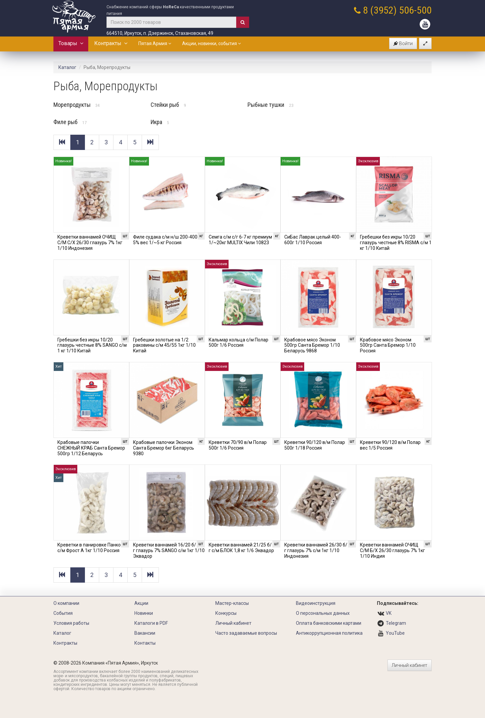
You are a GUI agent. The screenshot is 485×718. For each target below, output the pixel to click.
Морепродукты (76, 104)
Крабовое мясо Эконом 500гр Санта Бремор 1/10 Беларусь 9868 (312, 345)
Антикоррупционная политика (329, 633)
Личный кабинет (233, 623)
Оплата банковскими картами (328, 623)
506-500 (415, 10)
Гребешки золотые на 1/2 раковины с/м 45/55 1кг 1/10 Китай (164, 345)
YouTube (395, 633)
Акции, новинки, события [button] (211, 43)
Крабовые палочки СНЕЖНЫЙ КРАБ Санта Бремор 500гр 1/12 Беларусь (91, 448)
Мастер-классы (232, 603)
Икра (160, 121)
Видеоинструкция (315, 603)
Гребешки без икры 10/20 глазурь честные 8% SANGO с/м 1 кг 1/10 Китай (92, 345)
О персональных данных (323, 613)
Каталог (67, 67)
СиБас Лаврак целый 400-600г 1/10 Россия (312, 239)
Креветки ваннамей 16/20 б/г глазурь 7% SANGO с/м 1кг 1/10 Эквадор (169, 550)
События (63, 613)
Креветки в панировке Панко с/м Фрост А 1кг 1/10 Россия (89, 547)
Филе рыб (70, 121)
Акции (141, 603)
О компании (66, 603)
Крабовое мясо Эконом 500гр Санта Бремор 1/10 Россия (388, 345)
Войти (403, 43)
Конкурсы (226, 613)
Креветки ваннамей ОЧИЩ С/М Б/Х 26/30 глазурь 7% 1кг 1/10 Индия (392, 550)
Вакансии (144, 633)
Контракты (110, 43)
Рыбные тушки (270, 104)
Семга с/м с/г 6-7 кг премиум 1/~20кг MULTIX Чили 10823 (240, 239)
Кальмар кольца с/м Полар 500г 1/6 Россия (238, 342)
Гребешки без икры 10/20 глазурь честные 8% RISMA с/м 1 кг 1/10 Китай (396, 242)
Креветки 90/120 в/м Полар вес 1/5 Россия (390, 445)
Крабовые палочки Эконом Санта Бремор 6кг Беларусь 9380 (163, 448)
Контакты (145, 643)
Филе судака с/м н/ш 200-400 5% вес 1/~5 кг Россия (165, 239)
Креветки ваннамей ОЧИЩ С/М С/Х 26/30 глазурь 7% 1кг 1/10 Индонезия (89, 242)
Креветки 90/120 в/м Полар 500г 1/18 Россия (314, 445)
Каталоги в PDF (151, 623)
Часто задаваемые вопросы (246, 633)
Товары (70, 43)
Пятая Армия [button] (154, 43)
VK (388, 613)
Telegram (396, 623)
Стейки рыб (168, 104)
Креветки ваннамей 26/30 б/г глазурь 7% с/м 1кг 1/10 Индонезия (315, 550)
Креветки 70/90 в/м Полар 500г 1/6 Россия (238, 445)
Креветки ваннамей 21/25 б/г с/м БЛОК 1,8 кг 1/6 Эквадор (241, 547)
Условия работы (71, 623)
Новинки (143, 613)
